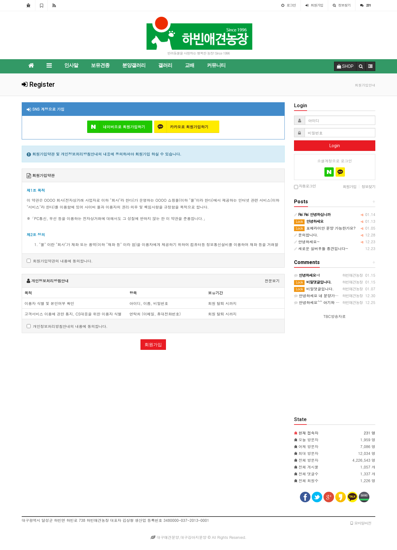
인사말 (71, 65)
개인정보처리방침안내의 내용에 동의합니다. (67, 326)
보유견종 (100, 65)
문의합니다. (306, 234)
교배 (189, 65)
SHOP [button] (345, 66)
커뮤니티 (216, 65)
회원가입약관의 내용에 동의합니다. (60, 260)
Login (334, 145)
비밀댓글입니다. (314, 288)
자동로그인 (305, 186)
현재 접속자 (309, 432)
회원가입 (153, 344)
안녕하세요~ (307, 241)
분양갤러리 (133, 65)
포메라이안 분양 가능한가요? (325, 228)
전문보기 (272, 280)
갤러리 (165, 65)
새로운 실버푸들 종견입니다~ (321, 248)
